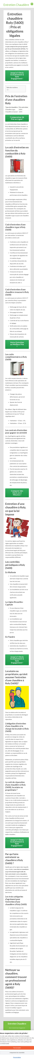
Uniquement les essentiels (17, 1052)
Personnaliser (17, 1057)
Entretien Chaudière (16, 5)
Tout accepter (17, 1048)
